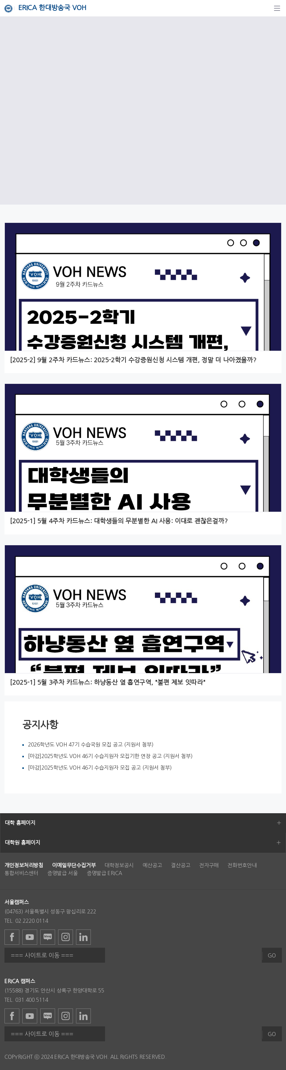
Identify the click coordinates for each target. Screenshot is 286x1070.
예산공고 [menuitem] (152, 865)
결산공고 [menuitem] (180, 865)
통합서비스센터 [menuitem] (21, 873)
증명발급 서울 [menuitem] (62, 873)
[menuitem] (23, 865)
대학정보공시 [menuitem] (119, 865)
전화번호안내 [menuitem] (242, 865)
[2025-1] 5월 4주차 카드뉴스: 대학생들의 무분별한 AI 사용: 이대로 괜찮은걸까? (119, 521)
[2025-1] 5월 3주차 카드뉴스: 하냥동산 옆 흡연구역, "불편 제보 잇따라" (108, 682)
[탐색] (277, 8)
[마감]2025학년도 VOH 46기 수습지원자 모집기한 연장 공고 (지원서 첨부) (110, 756)
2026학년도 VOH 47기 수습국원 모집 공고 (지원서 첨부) (90, 744)
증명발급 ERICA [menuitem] (104, 873)
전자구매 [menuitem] (209, 865)
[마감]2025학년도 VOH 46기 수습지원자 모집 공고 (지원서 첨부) (100, 767)
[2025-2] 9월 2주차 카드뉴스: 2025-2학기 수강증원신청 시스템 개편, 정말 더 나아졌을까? (133, 360)
